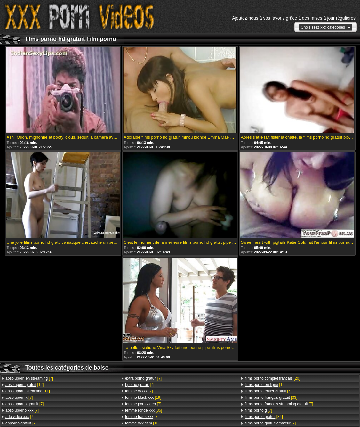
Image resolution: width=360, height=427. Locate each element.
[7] (29, 378)
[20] (272, 378)
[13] (142, 423)
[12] (24, 384)
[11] (27, 391)
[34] (264, 417)
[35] (143, 410)
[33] (271, 397)
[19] (143, 397)
